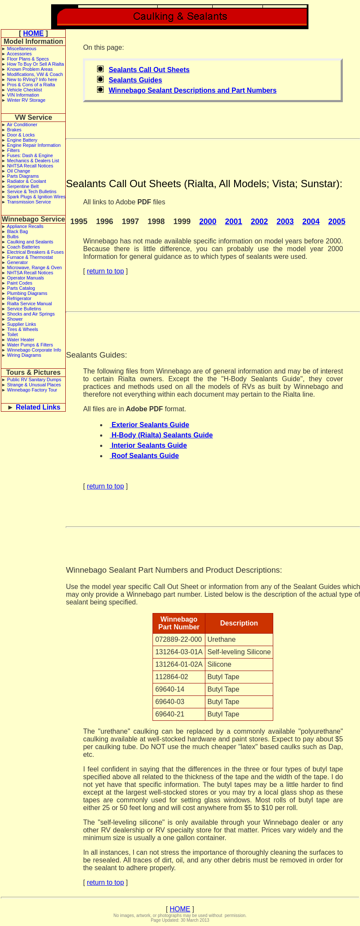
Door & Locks (21, 134)
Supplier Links (21, 324)
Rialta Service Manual (29, 303)
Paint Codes (19, 282)
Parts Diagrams (23, 176)
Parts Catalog (21, 288)
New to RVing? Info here (32, 79)
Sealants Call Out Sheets (149, 69)
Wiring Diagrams (24, 355)
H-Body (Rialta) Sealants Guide (161, 435)
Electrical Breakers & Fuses (35, 252)
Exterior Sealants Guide (149, 424)
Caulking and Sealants (30, 241)
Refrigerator (19, 298)
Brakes (14, 129)
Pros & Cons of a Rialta (31, 84)
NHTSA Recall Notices (30, 165)
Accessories (19, 53)
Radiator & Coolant (26, 181)
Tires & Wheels (22, 329)
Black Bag (17, 231)
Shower (15, 319)
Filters (13, 150)
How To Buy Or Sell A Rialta (35, 64)
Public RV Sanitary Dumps (34, 379)
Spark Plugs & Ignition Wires (36, 196)
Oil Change (19, 170)
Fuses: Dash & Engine (30, 155)
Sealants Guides (135, 80)
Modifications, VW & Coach (35, 74)
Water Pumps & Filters (30, 344)
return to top (105, 271)
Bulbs (13, 236)
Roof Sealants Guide (144, 455)
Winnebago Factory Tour (32, 389)
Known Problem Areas (30, 69)
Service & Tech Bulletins (32, 191)
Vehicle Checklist (24, 89)
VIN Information (23, 94)
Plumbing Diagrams (27, 293)
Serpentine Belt (23, 186)
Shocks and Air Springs (31, 313)
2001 (233, 221)
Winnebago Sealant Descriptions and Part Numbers (193, 90)
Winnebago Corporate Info (34, 349)
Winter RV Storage (26, 100)
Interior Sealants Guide (148, 445)
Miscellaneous (22, 48)
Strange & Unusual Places (34, 384)
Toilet (12, 334)
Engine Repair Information (34, 145)
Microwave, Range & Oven (34, 267)
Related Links (38, 407)
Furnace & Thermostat (30, 257)
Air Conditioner (22, 124)
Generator (17, 262)
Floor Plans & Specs (28, 58)
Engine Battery (22, 140)
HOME (33, 33)
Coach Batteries (23, 246)
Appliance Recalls (25, 226)
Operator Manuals (25, 277)
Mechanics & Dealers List (33, 160)
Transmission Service (29, 201)
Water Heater (20, 339)
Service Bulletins (24, 308)
